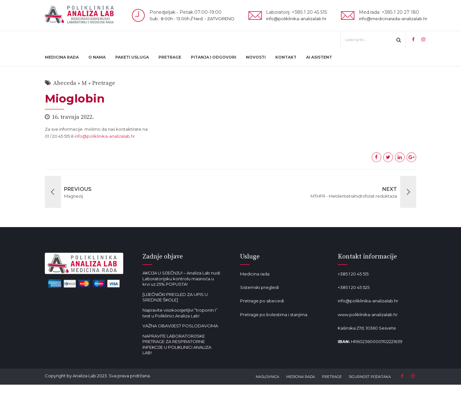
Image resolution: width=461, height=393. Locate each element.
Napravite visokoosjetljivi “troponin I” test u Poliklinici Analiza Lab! (179, 312)
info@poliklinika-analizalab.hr (105, 136)
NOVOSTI (256, 57)
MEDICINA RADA (62, 57)
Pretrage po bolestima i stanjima (273, 314)
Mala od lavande (257, 328)
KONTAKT (285, 57)
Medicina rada (255, 273)
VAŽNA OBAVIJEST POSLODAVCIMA (180, 325)
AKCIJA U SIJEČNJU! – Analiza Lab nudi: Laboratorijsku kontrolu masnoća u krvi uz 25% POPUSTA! (181, 278)
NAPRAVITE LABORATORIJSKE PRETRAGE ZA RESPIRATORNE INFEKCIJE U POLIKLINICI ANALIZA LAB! (176, 344)
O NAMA (97, 57)
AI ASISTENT (319, 57)
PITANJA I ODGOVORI (213, 57)
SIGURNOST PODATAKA (370, 376)
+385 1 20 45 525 (353, 287)
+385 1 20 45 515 (353, 273)
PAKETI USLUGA (132, 57)
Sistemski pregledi (259, 287)
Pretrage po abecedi (262, 300)
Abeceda (64, 83)
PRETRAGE (169, 57)
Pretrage (103, 83)
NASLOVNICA (267, 376)
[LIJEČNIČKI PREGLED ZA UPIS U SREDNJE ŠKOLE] (175, 297)
